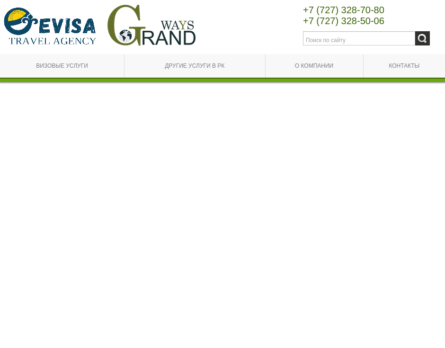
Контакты (404, 65)
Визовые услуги (62, 65)
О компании (314, 65)
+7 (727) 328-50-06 (343, 21)
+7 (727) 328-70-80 (343, 10)
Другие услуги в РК (194, 65)
